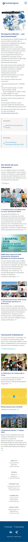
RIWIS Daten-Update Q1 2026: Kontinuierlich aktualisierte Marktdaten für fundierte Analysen (12, 256)
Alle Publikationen (9, 349)
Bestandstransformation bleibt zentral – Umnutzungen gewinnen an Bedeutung (13, 301)
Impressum (10, 536)
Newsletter (20, 527)
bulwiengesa (12, 4)
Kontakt (9, 527)
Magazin (6, 183)
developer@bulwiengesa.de (10, 113)
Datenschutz (17, 536)
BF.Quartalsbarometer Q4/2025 (11, 407)
